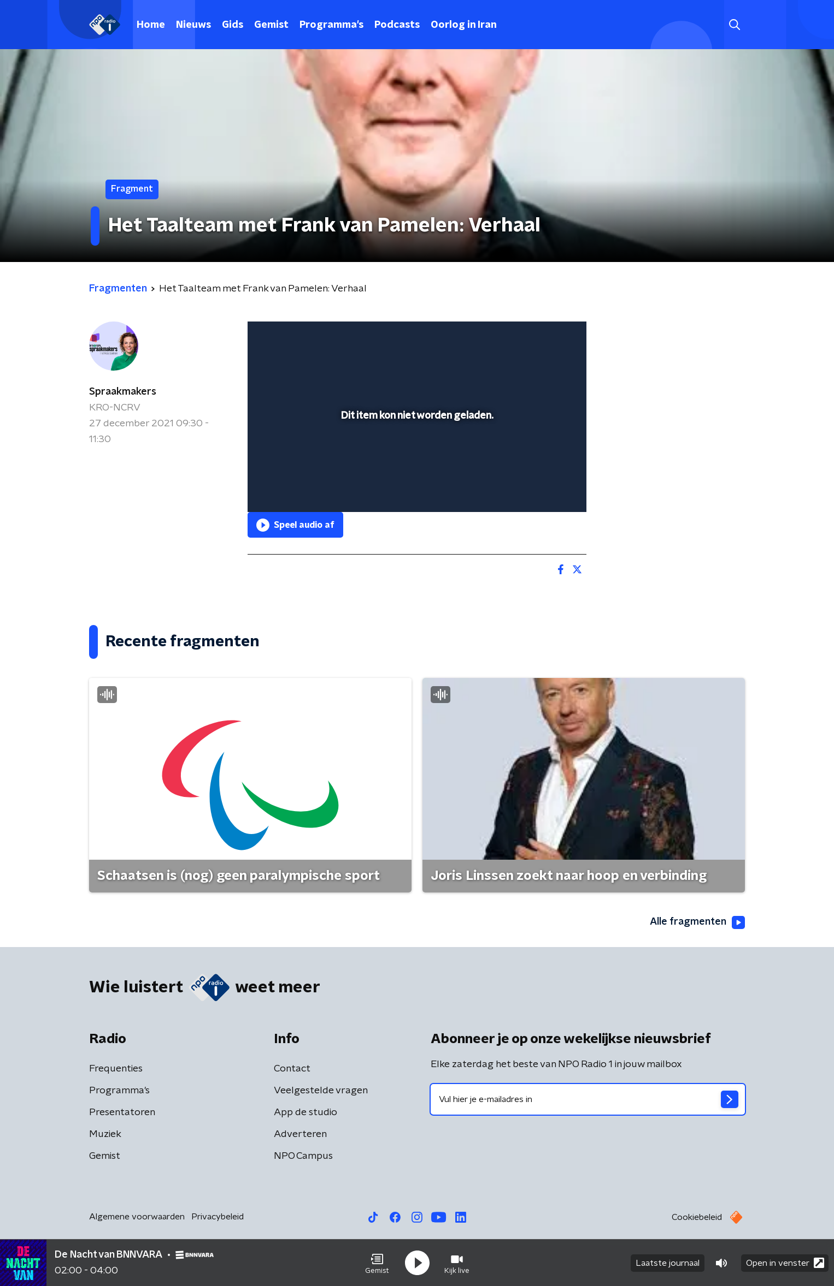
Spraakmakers (122, 392)
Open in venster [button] (785, 1263)
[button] (377, 1263)
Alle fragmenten (697, 922)
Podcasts (397, 25)
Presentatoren (122, 1112)
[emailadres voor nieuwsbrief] (588, 1099)
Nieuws (193, 25)
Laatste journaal (668, 1263)
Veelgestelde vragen (321, 1091)
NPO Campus (303, 1156)
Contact (292, 1069)
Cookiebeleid (697, 1217)
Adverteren (300, 1134)
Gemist (271, 25)
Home (151, 25)
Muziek (105, 1134)
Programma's (331, 25)
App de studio (305, 1112)
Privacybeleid (217, 1216)
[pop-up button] (537, 488)
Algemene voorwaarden (137, 1216)
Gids (232, 25)
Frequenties (116, 1069)
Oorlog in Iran (464, 25)
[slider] (415, 458)
